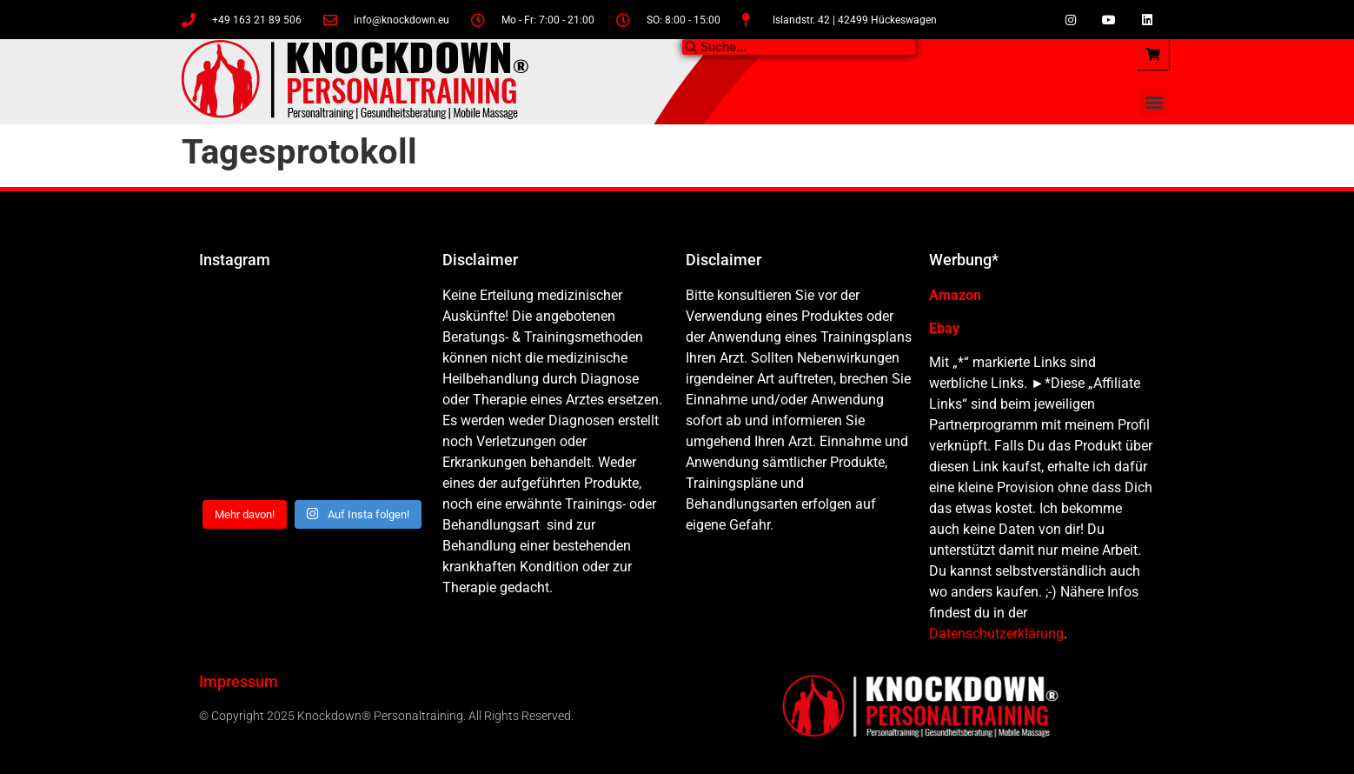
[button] (1154, 101)
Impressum (238, 681)
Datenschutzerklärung (996, 633)
